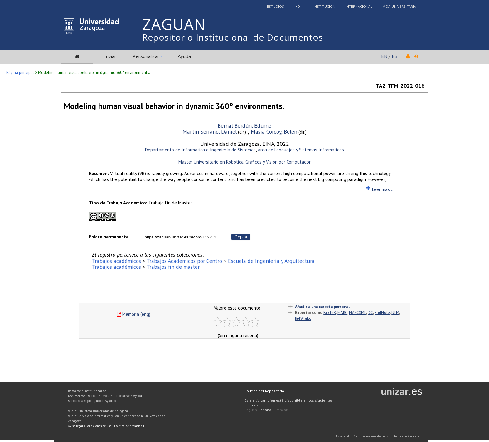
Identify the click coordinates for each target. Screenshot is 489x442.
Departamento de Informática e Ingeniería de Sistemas (200, 150)
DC (370, 312)
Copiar (241, 236)
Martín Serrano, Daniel (209, 131)
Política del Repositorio (264, 391)
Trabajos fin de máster (173, 266)
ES (394, 56)
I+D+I (298, 6)
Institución (324, 6)
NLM (395, 312)
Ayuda (184, 56)
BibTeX (329, 312)
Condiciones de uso (98, 426)
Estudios (275, 6)
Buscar (93, 396)
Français (281, 409)
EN (384, 56)
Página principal (20, 72)
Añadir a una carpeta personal (322, 306)
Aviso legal (75, 426)
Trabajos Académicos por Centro (184, 260)
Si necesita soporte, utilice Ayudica (92, 401)
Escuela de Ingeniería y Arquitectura (271, 260)
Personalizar (146, 56)
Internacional (359, 6)
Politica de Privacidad (407, 436)
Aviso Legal (342, 436)
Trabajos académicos (116, 260)
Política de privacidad (129, 426)
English (250, 409)
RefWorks (303, 318)
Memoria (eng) (133, 314)
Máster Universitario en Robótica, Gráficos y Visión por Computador (244, 162)
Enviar (109, 56)
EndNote (382, 312)
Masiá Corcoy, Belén (274, 131)
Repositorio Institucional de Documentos (232, 37)
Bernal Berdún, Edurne (244, 125)
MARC (342, 312)
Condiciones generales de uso (371, 436)
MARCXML (357, 312)
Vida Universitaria (399, 6)
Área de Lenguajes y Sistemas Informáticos (301, 150)
